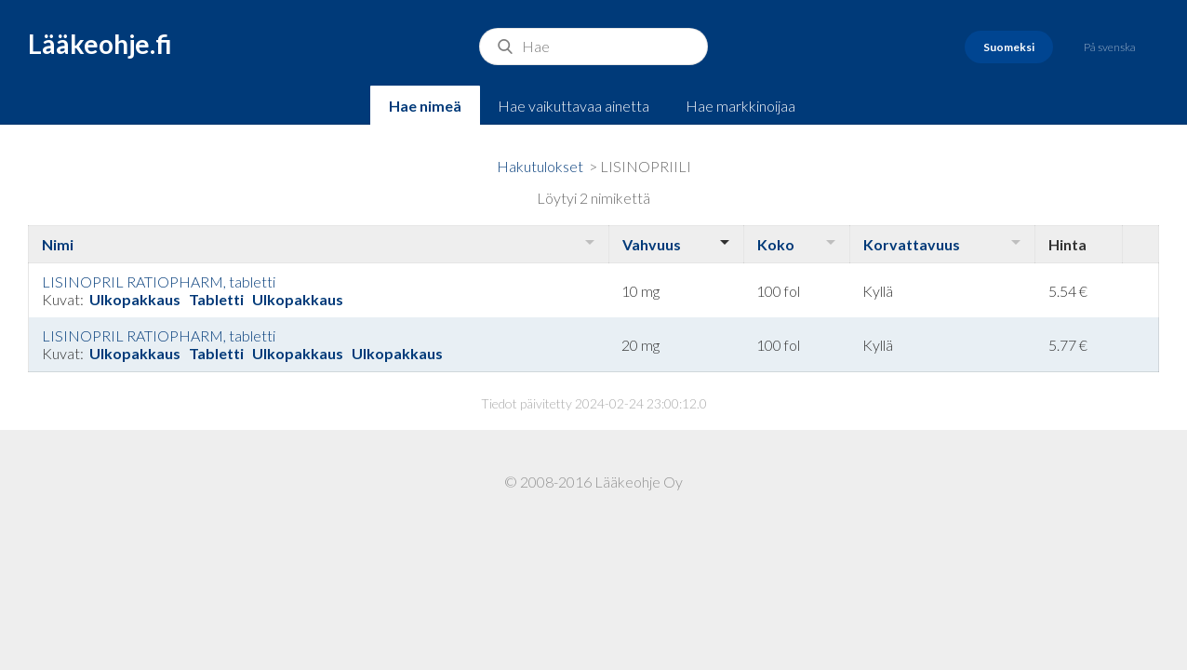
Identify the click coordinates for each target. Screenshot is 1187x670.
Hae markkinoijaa (740, 105)
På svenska (1110, 47)
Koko (775, 244)
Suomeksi (1008, 47)
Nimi (57, 244)
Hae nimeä (425, 105)
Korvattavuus (911, 244)
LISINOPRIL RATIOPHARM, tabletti (158, 281)
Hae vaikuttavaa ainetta (573, 105)
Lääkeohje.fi (100, 44)
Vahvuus (651, 244)
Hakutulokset (540, 166)
